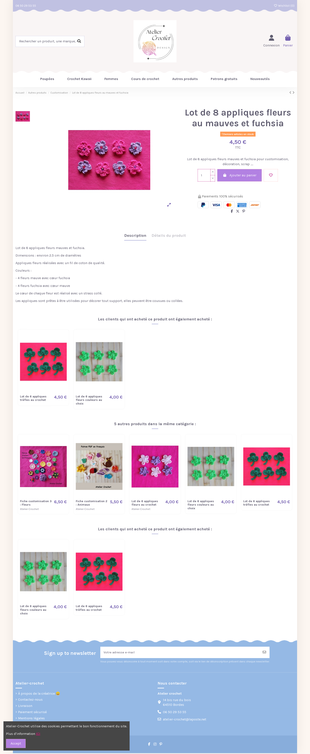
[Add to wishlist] (271, 175)
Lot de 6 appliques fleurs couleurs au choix (89, 400)
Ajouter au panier (239, 175)
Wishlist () (284, 6)
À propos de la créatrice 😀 (39, 694)
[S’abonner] (264, 653)
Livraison (25, 707)
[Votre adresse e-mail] (179, 653)
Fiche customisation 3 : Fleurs (36, 503)
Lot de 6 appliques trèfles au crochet (33, 398)
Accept (16, 743)
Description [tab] (135, 235)
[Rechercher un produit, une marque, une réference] (79, 41)
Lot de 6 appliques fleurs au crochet (145, 503)
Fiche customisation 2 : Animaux (91, 503)
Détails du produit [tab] (169, 235)
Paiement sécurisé (32, 713)
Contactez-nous (30, 700)
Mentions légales (31, 719)
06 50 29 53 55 (26, 6)
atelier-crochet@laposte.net (184, 720)
